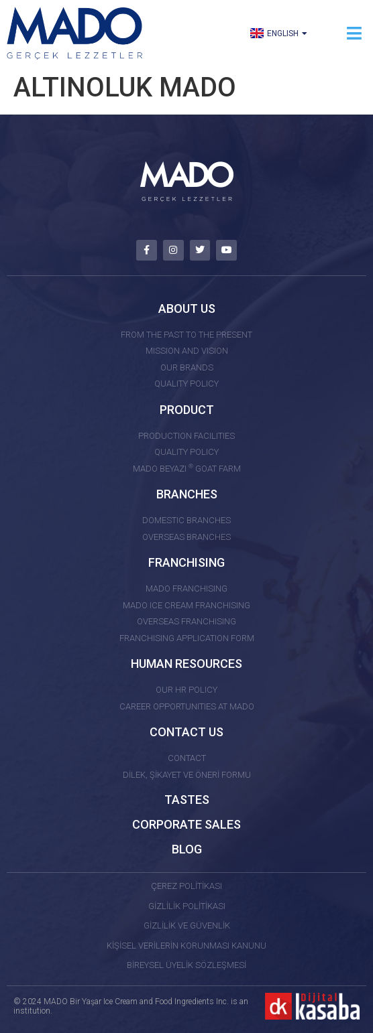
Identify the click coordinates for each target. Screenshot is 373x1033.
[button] (354, 33)
